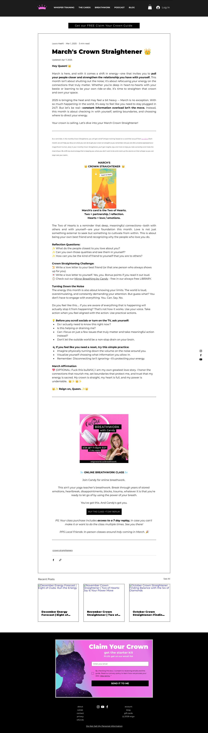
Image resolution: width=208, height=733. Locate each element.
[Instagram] (200, 350)
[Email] (119, 664)
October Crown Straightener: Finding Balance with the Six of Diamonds (149, 613)
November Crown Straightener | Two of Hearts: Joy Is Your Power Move (102, 613)
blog (128, 710)
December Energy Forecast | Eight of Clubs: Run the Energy (57, 613)
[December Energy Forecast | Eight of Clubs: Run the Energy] (58, 595)
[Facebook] (200, 355)
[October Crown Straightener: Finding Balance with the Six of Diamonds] (149, 595)
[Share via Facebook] (53, 560)
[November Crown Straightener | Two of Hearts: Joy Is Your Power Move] (104, 595)
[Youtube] (200, 359)
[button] (150, 7)
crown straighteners (63, 550)
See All (167, 579)
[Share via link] (60, 560)
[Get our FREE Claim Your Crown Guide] (104, 25)
